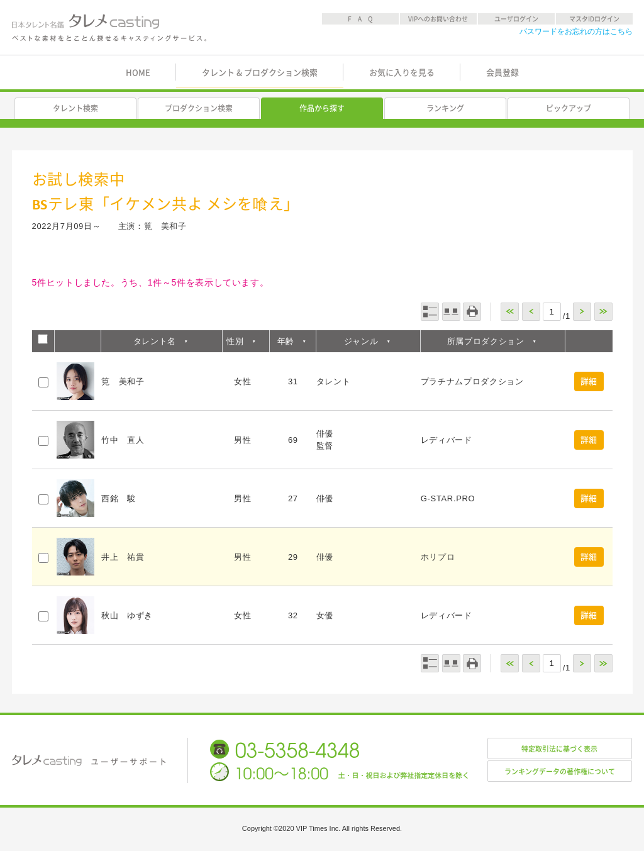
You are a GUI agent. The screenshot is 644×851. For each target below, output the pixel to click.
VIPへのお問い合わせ (438, 19)
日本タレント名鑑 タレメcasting (110, 28)
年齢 (285, 341)
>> (603, 311)
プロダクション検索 (199, 108)
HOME (138, 73)
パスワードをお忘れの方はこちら (576, 31)
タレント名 (154, 341)
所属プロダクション (486, 341)
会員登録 (502, 73)
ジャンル (361, 341)
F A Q (360, 19)
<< (509, 311)
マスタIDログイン (594, 19)
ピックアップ (568, 108)
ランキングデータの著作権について (559, 771)
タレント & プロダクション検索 (260, 73)
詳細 (588, 381)
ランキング (445, 108)
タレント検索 (75, 108)
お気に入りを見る (402, 73)
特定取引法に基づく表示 (559, 748)
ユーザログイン (516, 19)
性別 (234, 341)
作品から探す (322, 108)
